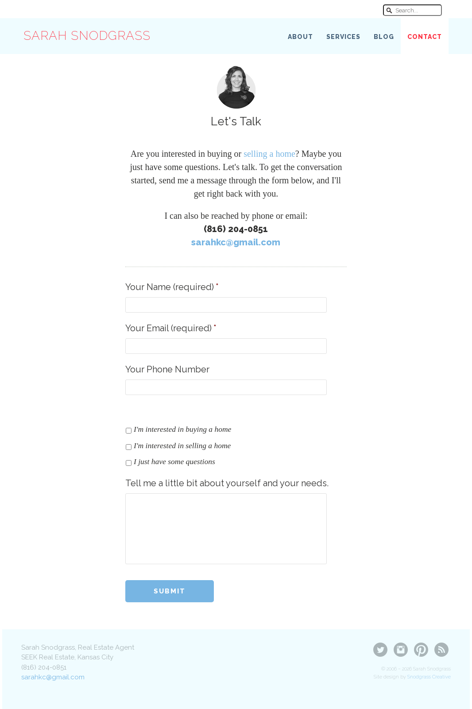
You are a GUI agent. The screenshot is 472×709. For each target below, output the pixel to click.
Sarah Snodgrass (87, 35)
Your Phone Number (167, 369)
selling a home (269, 154)
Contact (424, 36)
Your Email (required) (171, 328)
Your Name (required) (172, 287)
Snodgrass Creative (429, 677)
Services (343, 36)
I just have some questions (174, 461)
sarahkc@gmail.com (235, 242)
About (300, 36)
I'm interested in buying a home (182, 429)
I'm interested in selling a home (182, 445)
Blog (384, 36)
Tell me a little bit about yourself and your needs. (227, 483)
